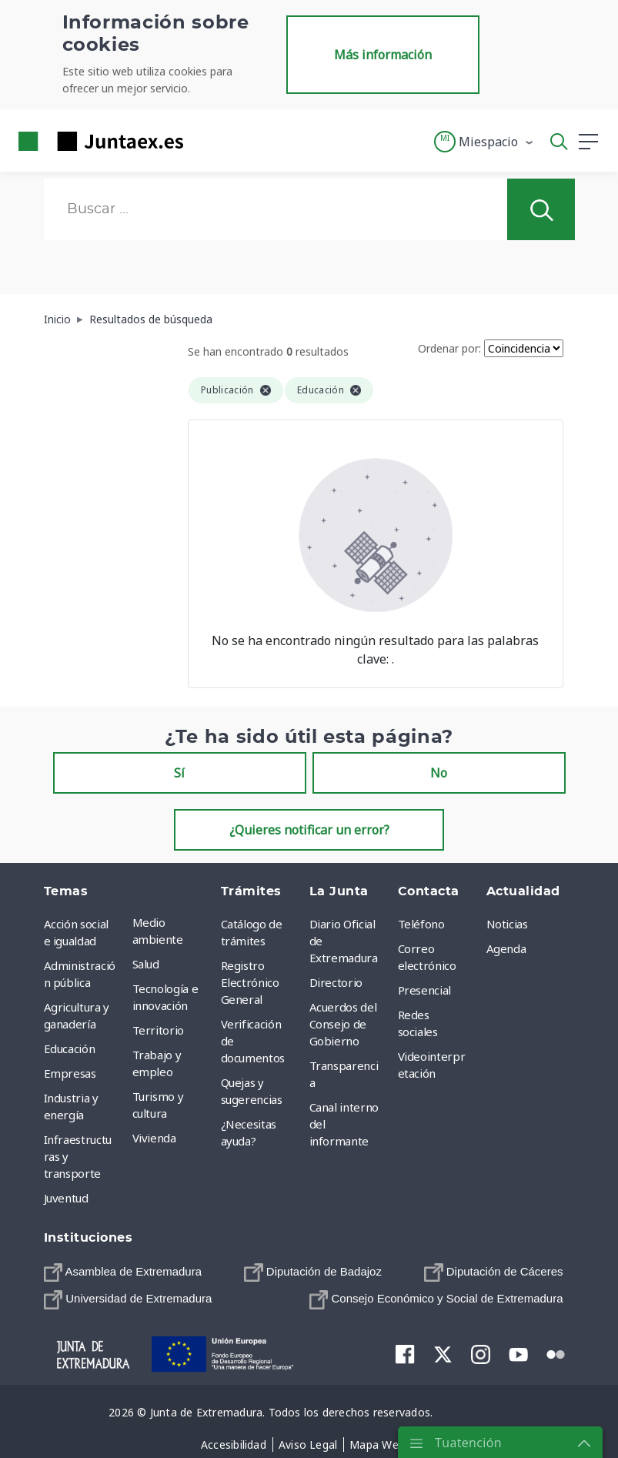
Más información (383, 54)
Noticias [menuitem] (507, 923)
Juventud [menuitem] (66, 1198)
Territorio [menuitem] (158, 1030)
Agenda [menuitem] (506, 948)
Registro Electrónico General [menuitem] (250, 982)
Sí (179, 772)
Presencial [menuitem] (425, 990)
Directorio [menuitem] (336, 982)
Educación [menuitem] (69, 1048)
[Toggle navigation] (204, 140)
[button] (484, 141)
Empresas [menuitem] (70, 1073)
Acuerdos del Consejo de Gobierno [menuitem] (343, 1023)
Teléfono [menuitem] (421, 923)
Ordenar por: (449, 348)
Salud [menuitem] (145, 963)
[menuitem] (123, 1272)
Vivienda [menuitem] (154, 1137)
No (438, 772)
